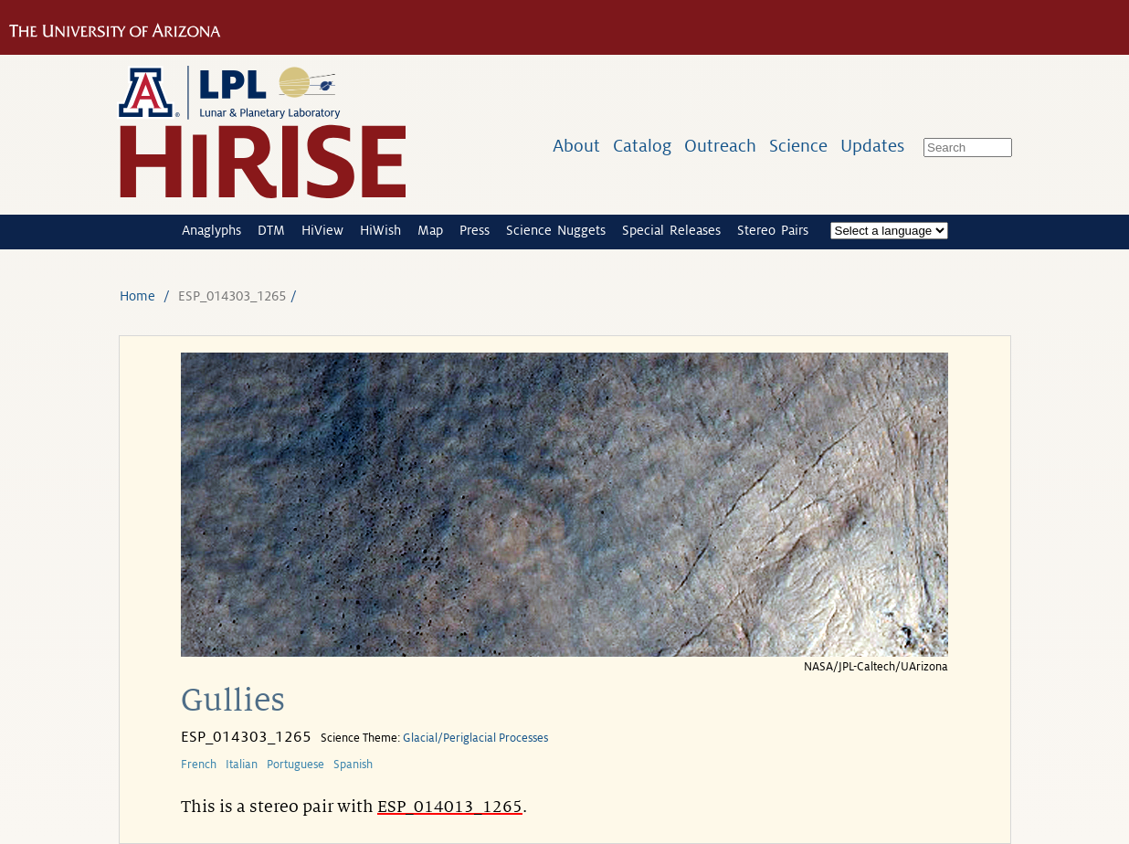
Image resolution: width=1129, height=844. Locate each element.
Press (474, 230)
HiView (322, 230)
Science (798, 145)
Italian (242, 764)
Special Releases (671, 230)
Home (137, 296)
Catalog (642, 145)
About (576, 145)
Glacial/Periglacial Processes (475, 738)
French (198, 764)
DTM (271, 230)
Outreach (720, 145)
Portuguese (295, 764)
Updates (872, 145)
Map (430, 230)
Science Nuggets (556, 230)
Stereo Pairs (772, 230)
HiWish (380, 230)
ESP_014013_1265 (449, 806)
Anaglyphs (211, 230)
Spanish (353, 764)
